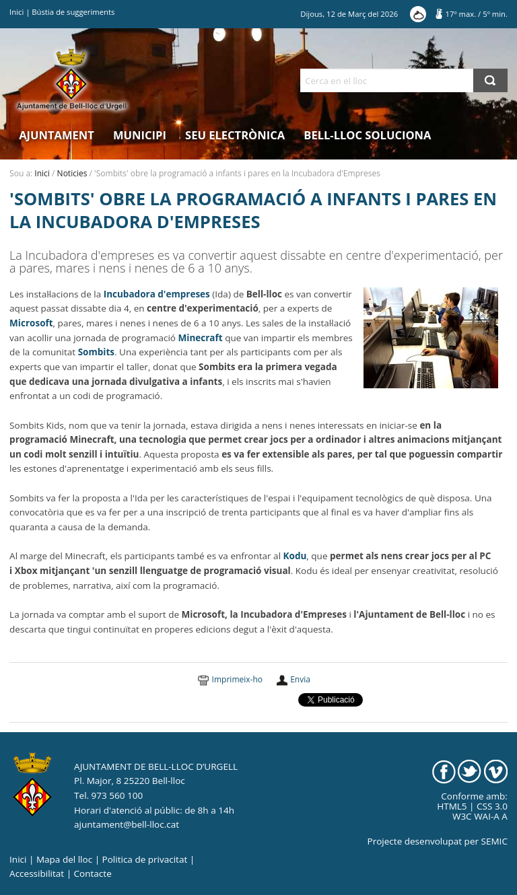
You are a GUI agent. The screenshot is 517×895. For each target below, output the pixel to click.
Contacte (93, 873)
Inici (16, 12)
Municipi (139, 135)
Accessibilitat (36, 873)
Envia (300, 679)
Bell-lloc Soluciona (367, 135)
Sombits (96, 352)
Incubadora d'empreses (155, 294)
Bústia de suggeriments (73, 12)
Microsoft (31, 323)
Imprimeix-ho (237, 679)
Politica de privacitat (145, 859)
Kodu (295, 556)
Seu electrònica (235, 135)
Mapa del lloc (64, 859)
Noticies (72, 173)
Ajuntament (56, 135)
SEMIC (494, 841)
